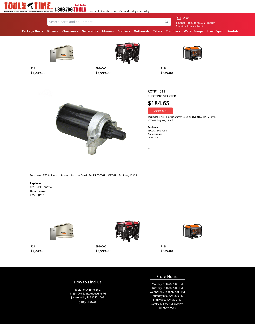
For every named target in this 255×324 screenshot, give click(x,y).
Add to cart (160, 110)
